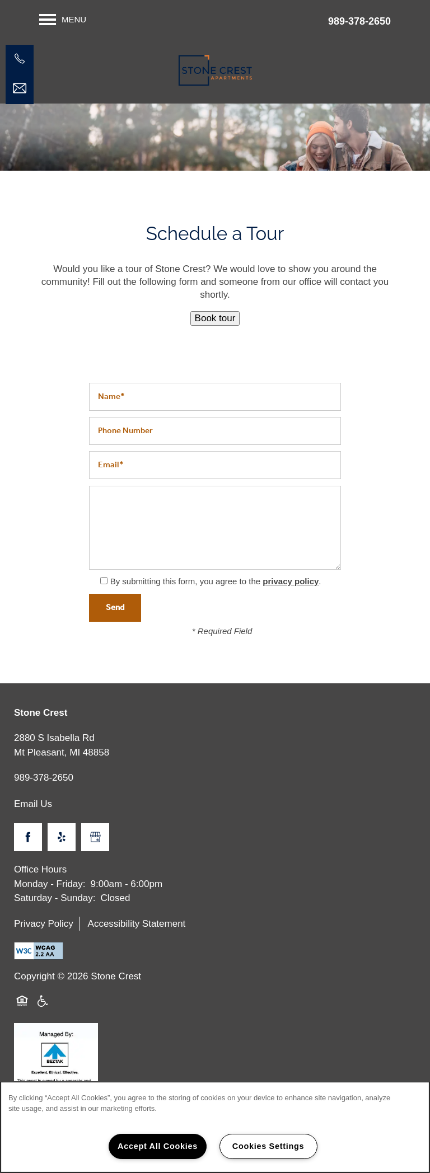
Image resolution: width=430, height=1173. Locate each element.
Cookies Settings (268, 1146)
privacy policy (291, 581)
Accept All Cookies (158, 1146)
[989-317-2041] (20, 59)
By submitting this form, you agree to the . (215, 581)
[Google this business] (95, 837)
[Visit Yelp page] (62, 837)
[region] (215, 1127)
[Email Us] (20, 88)
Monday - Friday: (50, 884)
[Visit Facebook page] (28, 837)
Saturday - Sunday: (55, 898)
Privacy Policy (43, 923)
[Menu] (62, 19)
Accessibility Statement (137, 923)
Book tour (215, 318)
